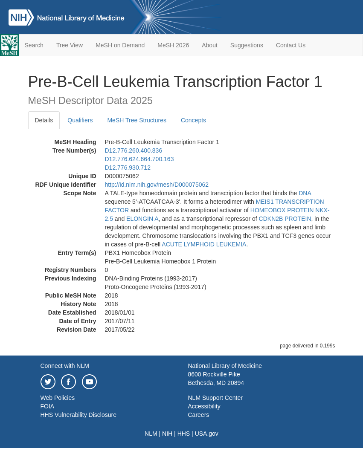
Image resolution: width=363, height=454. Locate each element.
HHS (183, 433)
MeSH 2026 (173, 45)
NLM (151, 433)
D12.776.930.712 (128, 167)
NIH (167, 433)
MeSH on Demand (120, 45)
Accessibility (204, 406)
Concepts (193, 120)
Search (34, 45)
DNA (305, 193)
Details (44, 120)
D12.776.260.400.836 (134, 150)
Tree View (69, 45)
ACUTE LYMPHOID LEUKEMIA (204, 244)
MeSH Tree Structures (136, 120)
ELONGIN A (142, 218)
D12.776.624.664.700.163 (139, 159)
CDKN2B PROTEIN (285, 218)
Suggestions (246, 45)
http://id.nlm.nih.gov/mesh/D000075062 (157, 184)
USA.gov (206, 433)
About (210, 45)
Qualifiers (80, 120)
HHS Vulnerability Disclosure (78, 414)
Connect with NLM (65, 365)
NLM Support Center (215, 397)
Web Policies (58, 397)
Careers (198, 414)
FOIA (48, 406)
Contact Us (290, 45)
